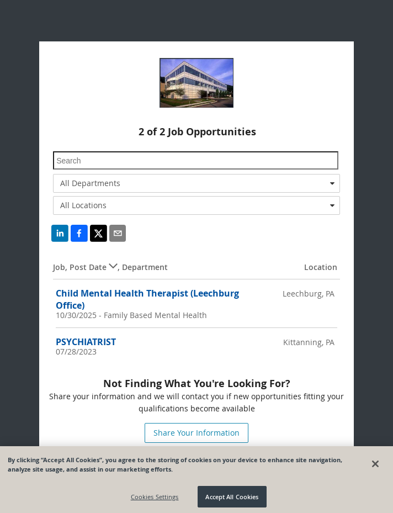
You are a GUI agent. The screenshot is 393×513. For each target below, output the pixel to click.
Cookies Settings (155, 499)
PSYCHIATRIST (86, 342)
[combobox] (196, 183)
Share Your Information (196, 432)
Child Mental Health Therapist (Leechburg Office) (147, 299)
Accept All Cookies (231, 499)
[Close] (375, 466)
